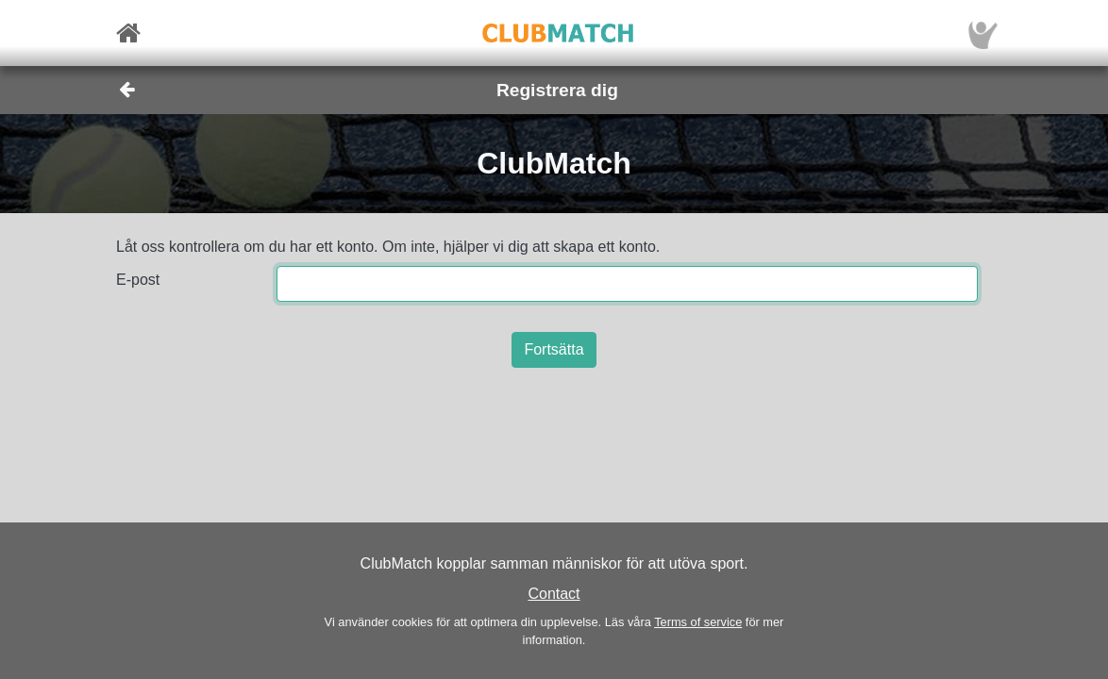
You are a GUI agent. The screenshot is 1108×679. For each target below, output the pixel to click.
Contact (553, 594)
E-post (137, 280)
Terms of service (698, 622)
